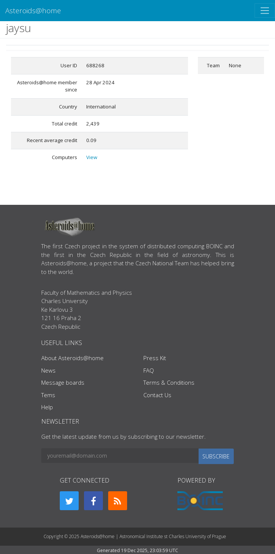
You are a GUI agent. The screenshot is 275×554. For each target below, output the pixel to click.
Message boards (62, 382)
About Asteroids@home (72, 358)
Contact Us (157, 395)
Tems (48, 395)
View (91, 157)
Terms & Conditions (168, 382)
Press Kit (154, 358)
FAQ (148, 370)
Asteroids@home (33, 10)
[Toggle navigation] (265, 10)
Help (47, 407)
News (48, 370)
